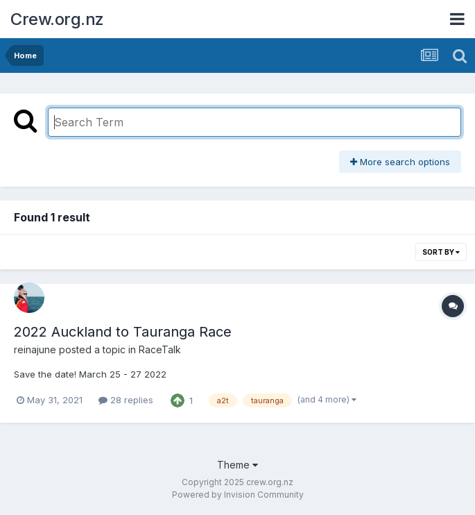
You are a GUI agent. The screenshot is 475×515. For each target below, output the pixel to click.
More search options (400, 161)
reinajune (35, 349)
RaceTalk (160, 349)
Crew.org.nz (57, 19)
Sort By (441, 252)
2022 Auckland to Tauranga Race (123, 331)
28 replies (125, 399)
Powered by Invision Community (238, 494)
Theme (237, 465)
